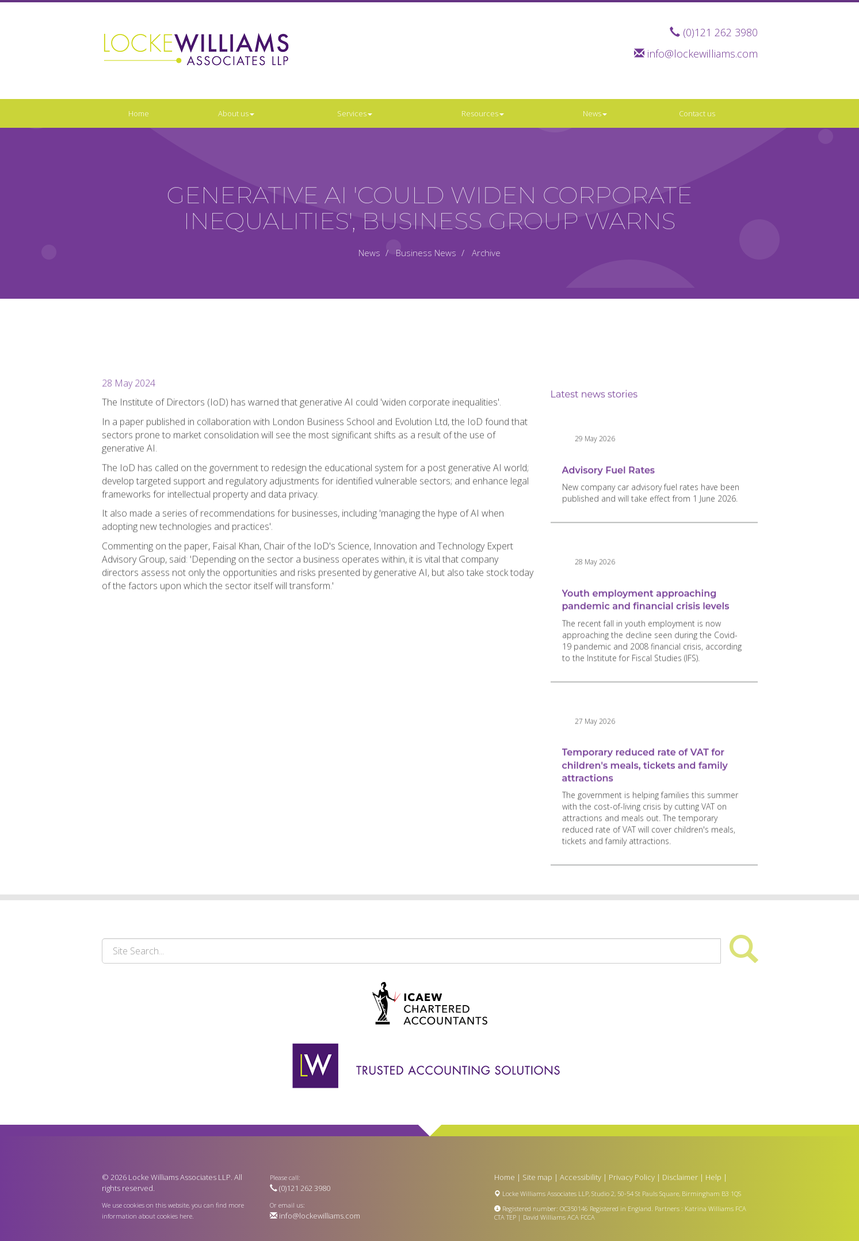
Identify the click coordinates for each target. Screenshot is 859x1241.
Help (713, 1177)
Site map (537, 1177)
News (595, 113)
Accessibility (580, 1177)
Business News (426, 252)
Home (138, 113)
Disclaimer (680, 1177)
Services (354, 113)
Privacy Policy (632, 1177)
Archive (486, 252)
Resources (482, 113)
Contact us (697, 113)
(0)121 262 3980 (720, 32)
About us (236, 113)
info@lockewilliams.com (702, 53)
